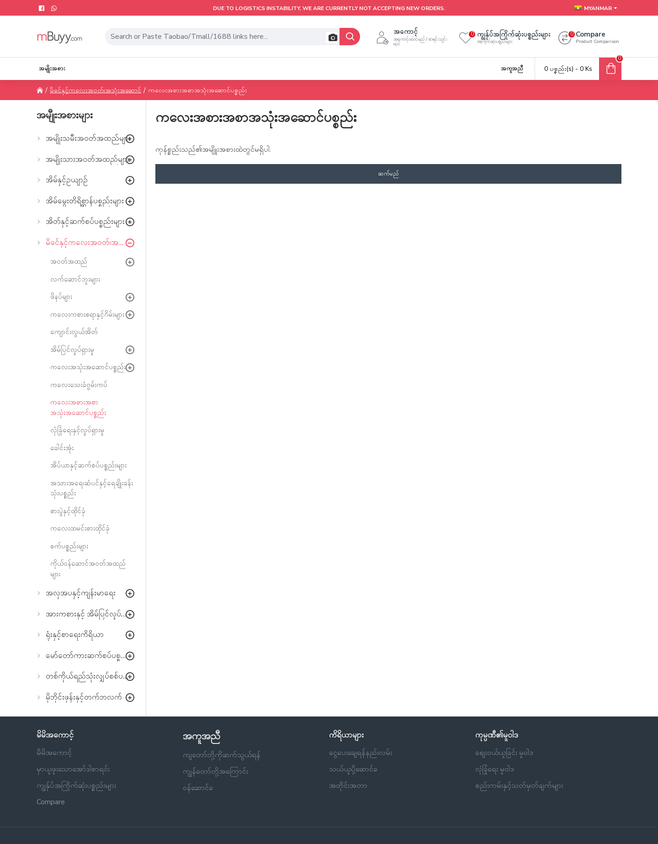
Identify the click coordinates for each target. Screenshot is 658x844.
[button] (331, 37)
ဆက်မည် (388, 174)
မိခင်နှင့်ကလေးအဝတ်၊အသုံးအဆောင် (95, 90)
